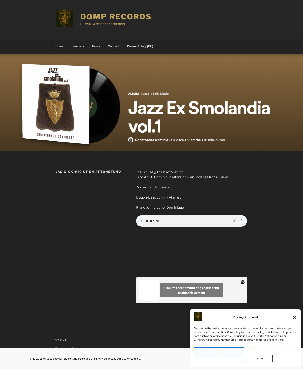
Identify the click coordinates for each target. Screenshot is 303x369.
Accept (261, 358)
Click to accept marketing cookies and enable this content (191, 290)
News (96, 46)
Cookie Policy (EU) (140, 46)
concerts (78, 46)
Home (59, 46)
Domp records (116, 16)
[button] (294, 317)
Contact (113, 46)
